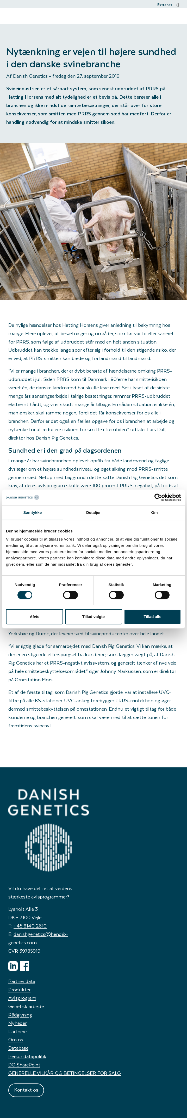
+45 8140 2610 (30, 925)
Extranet (168, 5)
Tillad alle (152, 616)
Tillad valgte (93, 616)
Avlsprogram (22, 998)
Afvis (34, 616)
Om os (15, 1039)
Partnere (17, 1031)
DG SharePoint (24, 1064)
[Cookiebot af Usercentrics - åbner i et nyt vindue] (158, 497)
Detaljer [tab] (93, 512)
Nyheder (17, 1023)
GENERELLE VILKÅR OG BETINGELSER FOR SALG (64, 1073)
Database (18, 1048)
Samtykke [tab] (32, 512)
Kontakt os (26, 1089)
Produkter (19, 989)
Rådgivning (20, 1014)
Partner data (21, 981)
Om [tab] (154, 512)
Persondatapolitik (27, 1056)
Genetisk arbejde (26, 1006)
